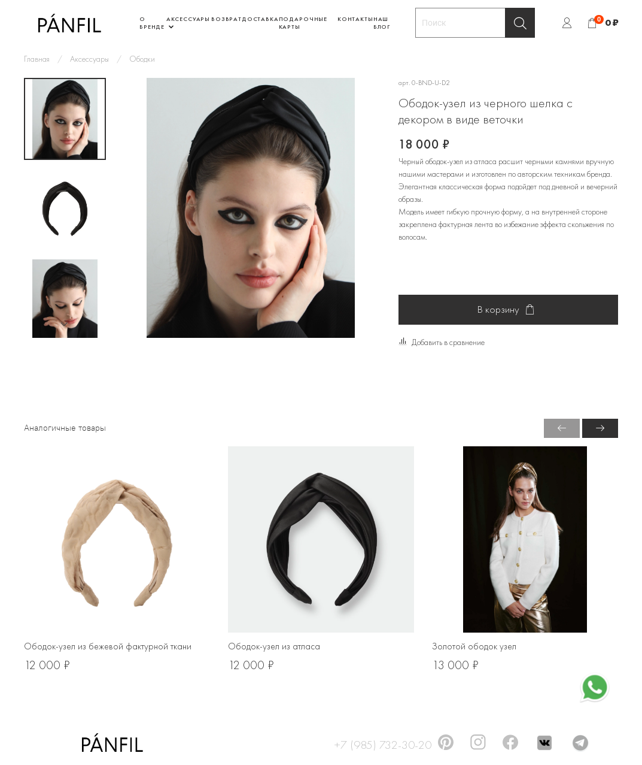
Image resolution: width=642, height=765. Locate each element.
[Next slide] (65, 324)
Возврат (226, 19)
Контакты (355, 19)
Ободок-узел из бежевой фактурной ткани (107, 646)
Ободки (142, 58)
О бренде (152, 23)
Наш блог (381, 23)
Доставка (260, 19)
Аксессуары (89, 58)
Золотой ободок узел (474, 646)
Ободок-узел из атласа (274, 646)
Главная (37, 58)
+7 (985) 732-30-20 (382, 743)
